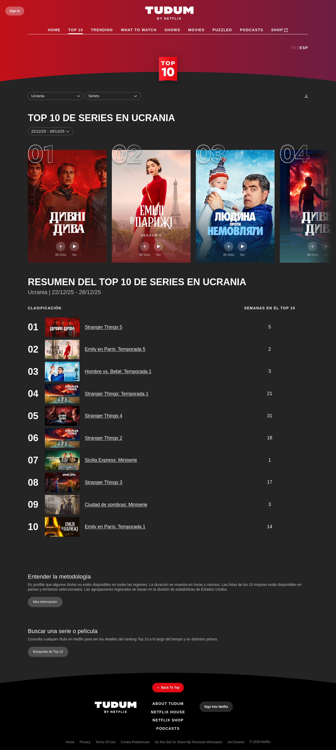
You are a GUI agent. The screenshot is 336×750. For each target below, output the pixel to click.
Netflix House (168, 712)
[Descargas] (306, 96)
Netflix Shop (168, 720)
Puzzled (222, 30)
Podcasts (251, 30)
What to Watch (139, 30)
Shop (279, 30)
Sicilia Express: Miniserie (111, 460)
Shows (172, 30)
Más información (45, 602)
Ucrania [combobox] (56, 96)
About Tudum (168, 704)
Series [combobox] (113, 96)
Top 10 (75, 30)
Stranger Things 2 (103, 438)
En (293, 48)
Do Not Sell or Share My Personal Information (188, 742)
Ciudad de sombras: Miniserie (116, 504)
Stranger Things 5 (103, 327)
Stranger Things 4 (103, 415)
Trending (102, 30)
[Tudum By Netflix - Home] (115, 708)
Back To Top (168, 688)
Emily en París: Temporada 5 (115, 349)
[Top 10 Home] (168, 70)
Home (54, 30)
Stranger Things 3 (103, 482)
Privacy (85, 742)
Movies (196, 30)
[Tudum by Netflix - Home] (169, 14)
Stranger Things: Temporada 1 (116, 393)
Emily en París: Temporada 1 (115, 526)
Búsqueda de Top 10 (48, 652)
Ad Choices (236, 742)
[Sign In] (14, 11)
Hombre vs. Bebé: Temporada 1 (118, 371)
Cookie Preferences (135, 742)
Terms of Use (106, 742)
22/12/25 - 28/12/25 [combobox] (50, 131)
